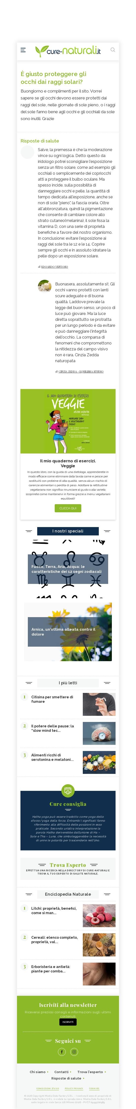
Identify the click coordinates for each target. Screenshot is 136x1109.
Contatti (61, 1072)
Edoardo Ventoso (54, 266)
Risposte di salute (66, 1078)
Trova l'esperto (90, 1072)
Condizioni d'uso (47, 1088)
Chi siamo (38, 1072)
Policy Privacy (74, 1088)
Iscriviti (68, 1022)
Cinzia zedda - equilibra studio (81, 371)
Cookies (94, 1088)
